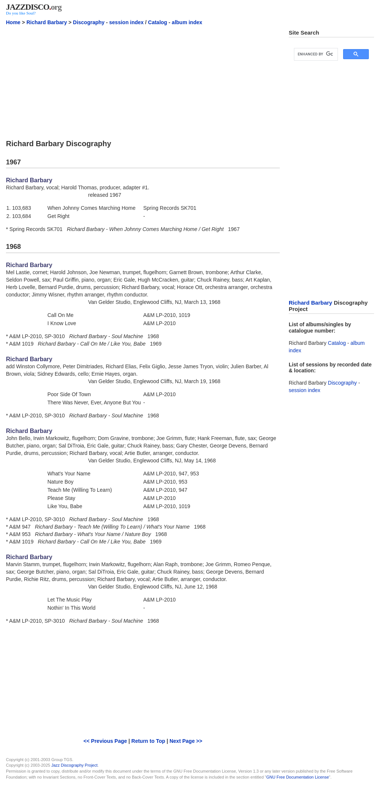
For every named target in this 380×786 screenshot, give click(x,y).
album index (187, 22)
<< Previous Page (105, 741)
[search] (315, 54)
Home (13, 22)
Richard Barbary (46, 22)
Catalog (157, 22)
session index (126, 22)
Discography (89, 22)
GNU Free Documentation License (297, 777)
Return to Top (148, 741)
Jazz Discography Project (74, 765)
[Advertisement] (143, 81)
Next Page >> (186, 741)
